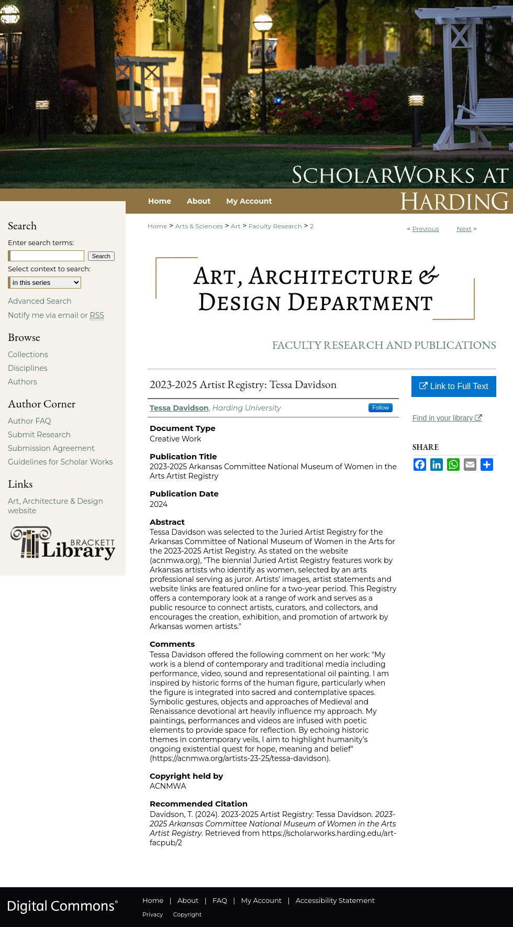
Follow (380, 407)
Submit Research (39, 434)
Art (235, 226)
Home (157, 226)
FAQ (220, 900)
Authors (22, 382)
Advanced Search (40, 301)
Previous (425, 229)
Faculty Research (275, 226)
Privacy (152, 914)
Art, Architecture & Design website (55, 505)
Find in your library (447, 418)
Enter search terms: (41, 242)
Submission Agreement (51, 448)
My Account (261, 900)
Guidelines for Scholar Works (60, 462)
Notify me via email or (56, 315)
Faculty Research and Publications (384, 344)
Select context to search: (49, 268)
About (187, 900)
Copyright (187, 914)
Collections (28, 354)
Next (464, 229)
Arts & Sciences (199, 226)
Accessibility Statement (335, 900)
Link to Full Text (453, 386)
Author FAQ (29, 421)
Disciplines (27, 368)
